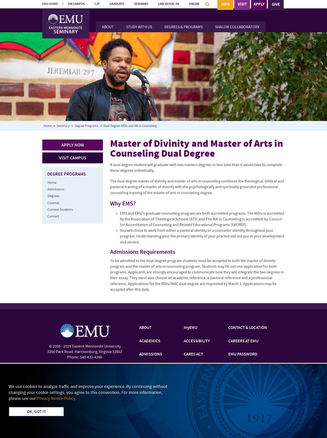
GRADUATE (117, 4)
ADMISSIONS (150, 354)
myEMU (190, 328)
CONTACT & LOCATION (247, 328)
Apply (259, 5)
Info (225, 5)
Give (276, 5)
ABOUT (145, 328)
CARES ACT (193, 354)
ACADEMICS (149, 341)
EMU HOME (50, 4)
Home (47, 126)
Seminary (63, 126)
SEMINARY (141, 4)
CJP (97, 4)
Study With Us (139, 27)
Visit (242, 5)
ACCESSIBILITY (197, 341)
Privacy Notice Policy (56, 398)
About (108, 27)
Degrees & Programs (183, 27)
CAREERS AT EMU (243, 341)
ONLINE (194, 4)
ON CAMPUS (76, 4)
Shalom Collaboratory (237, 27)
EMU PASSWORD (242, 354)
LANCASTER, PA (168, 4)
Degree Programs (86, 126)
